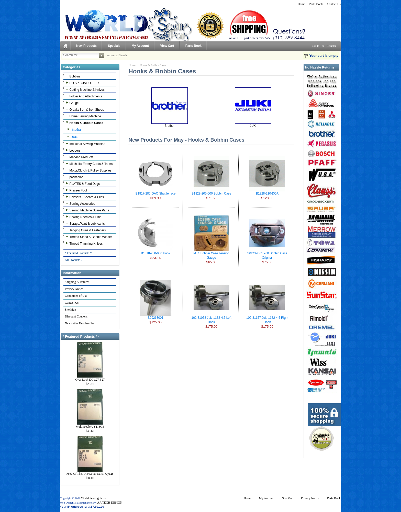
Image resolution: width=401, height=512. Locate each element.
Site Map (70, 309)
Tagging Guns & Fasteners (85, 230)
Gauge (71, 103)
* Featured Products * (78, 253)
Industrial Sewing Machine (84, 144)
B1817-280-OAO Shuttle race (156, 193)
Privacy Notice (73, 289)
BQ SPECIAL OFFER (81, 83)
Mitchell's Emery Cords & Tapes (88, 164)
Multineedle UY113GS (90, 425)
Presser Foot (75, 190)
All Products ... (73, 260)
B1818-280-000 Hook (155, 253)
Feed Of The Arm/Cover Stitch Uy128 (90, 472)
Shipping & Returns (76, 282)
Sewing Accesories (79, 203)
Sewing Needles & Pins (82, 217)
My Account (140, 46)
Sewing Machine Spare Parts (86, 210)
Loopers (72, 150)
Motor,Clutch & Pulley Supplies (87, 170)
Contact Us (334, 4)
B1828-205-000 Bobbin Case (211, 193)
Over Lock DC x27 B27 (90, 378)
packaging (73, 177)
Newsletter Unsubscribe (79, 323)
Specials (114, 46)
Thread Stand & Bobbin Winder (88, 237)
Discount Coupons (75, 316)
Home (301, 4)
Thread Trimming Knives (83, 243)
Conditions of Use (75, 296)
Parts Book (316, 4)
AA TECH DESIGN (109, 502)
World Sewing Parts (93, 498)
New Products (86, 46)
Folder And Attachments (83, 96)
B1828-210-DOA (267, 193)
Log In (315, 45)
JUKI (71, 136)
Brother (72, 129)
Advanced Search (117, 55)
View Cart (167, 46)
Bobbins (72, 76)
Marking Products (78, 157)
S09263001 (155, 318)
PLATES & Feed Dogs (82, 183)
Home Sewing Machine (82, 116)
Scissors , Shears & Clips (84, 197)
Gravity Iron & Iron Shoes (84, 109)
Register (331, 45)
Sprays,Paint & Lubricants (84, 223)
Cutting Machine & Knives (84, 89)
